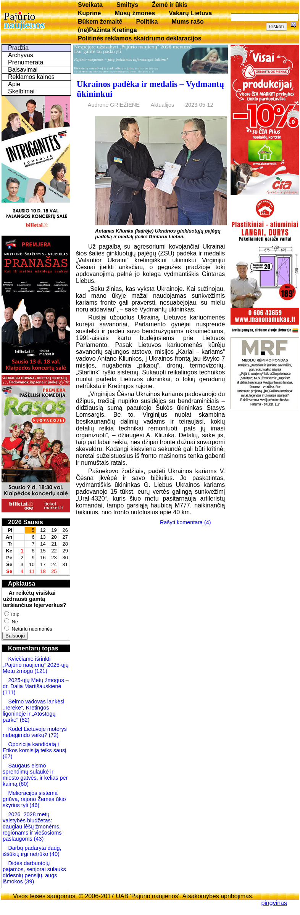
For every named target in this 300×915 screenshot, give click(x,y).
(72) (53, 735)
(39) (28, 881)
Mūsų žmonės (135, 13)
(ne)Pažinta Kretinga (107, 30)
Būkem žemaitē (100, 21)
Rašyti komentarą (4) (185, 522)
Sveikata (90, 5)
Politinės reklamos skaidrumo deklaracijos (140, 38)
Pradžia (18, 48)
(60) (23, 784)
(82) (25, 720)
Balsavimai (22, 69)
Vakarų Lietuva (190, 13)
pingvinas (274, 903)
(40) (54, 854)
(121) (40, 671)
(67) (8, 756)
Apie (14, 84)
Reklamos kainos (31, 77)
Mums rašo (187, 21)
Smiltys (127, 5)
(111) (9, 692)
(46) (33, 805)
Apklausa (21, 583)
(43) (38, 839)
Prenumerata (26, 62)
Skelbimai (21, 91)
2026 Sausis (25, 522)
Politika (147, 21)
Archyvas (20, 55)
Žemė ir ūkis (169, 5)
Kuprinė (89, 13)
